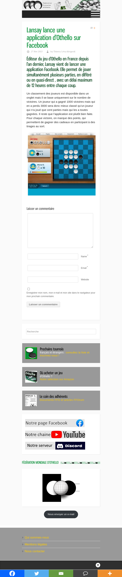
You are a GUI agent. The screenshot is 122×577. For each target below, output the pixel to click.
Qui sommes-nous (37, 537)
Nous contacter (35, 551)
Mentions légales (36, 544)
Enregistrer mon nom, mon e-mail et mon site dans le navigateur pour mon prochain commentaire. (61, 294)
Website (85, 279)
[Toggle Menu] (95, 14)
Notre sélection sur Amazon (57, 379)
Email (84, 268)
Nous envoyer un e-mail (61, 514)
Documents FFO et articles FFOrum (62, 399)
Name (84, 256)
